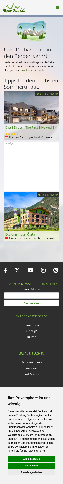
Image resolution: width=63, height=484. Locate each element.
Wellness (31, 368)
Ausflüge (31, 331)
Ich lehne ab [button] (31, 465)
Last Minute (31, 374)
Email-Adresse (31, 289)
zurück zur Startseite (31, 70)
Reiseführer (31, 325)
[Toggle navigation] (57, 7)
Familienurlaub (31, 362)
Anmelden (31, 303)
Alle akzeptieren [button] (31, 459)
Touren (31, 337)
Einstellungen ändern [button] (31, 472)
